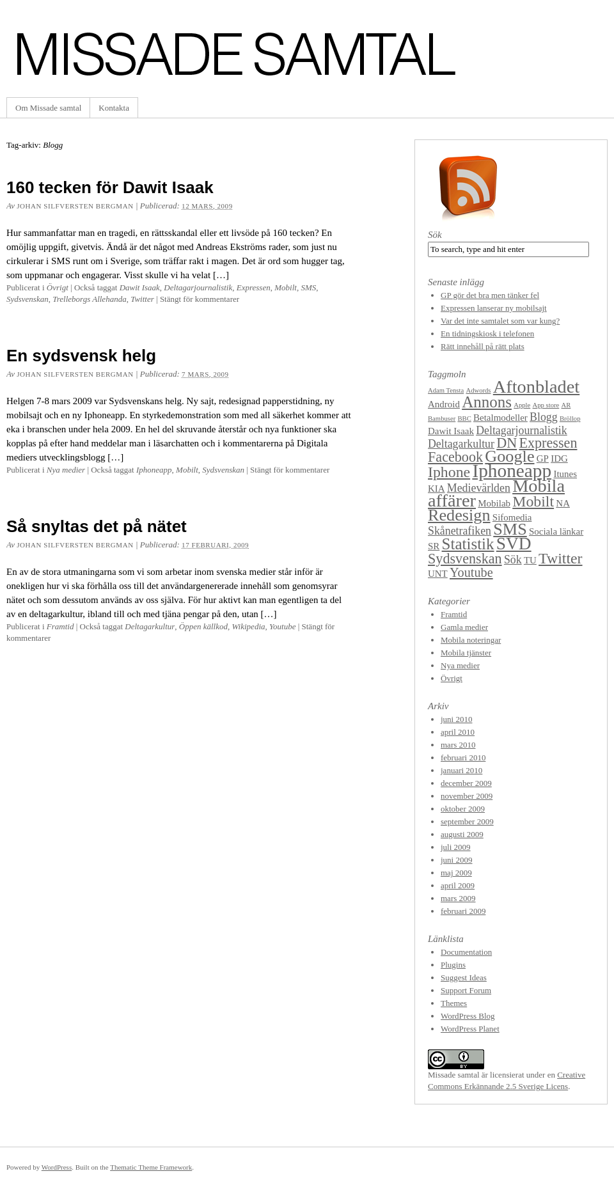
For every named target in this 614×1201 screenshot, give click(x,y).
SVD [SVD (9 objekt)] (513, 543)
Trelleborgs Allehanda (89, 299)
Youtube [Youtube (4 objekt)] (471, 572)
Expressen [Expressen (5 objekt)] (548, 443)
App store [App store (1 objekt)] (546, 405)
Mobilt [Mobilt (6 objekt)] (533, 501)
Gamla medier (464, 627)
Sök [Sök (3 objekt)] (513, 559)
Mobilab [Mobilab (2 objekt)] (494, 503)
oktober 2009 (463, 808)
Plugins (453, 964)
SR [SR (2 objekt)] (433, 546)
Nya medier (66, 470)
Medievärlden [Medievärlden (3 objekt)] (478, 488)
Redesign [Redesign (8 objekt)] (459, 515)
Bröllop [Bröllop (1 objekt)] (570, 418)
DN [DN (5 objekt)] (506, 443)
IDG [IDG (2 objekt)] (559, 458)
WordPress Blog (468, 1016)
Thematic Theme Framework (151, 1167)
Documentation (466, 952)
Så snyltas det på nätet (96, 526)
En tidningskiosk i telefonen (487, 333)
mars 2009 (458, 898)
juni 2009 (456, 860)
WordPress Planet (470, 1028)
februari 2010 (463, 757)
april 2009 (458, 885)
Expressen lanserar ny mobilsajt (494, 308)
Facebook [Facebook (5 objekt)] (455, 457)
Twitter (142, 299)
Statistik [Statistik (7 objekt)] (468, 544)
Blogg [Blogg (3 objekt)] (544, 417)
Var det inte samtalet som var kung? (500, 321)
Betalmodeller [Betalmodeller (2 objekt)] (500, 417)
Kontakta (113, 108)
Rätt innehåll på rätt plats (482, 346)
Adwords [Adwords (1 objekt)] (478, 390)
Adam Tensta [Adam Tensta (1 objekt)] (446, 390)
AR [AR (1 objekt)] (566, 405)
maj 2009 (456, 872)
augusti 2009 (462, 834)
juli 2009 (456, 847)
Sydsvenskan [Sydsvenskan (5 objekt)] (465, 559)
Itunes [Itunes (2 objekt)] (565, 474)
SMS (308, 287)
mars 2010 (458, 745)
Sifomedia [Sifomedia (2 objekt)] (512, 517)
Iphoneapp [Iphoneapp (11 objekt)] (511, 470)
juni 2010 (456, 719)
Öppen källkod (203, 626)
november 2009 (466, 796)
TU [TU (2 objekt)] (530, 560)
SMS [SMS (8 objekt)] (509, 529)
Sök (435, 235)
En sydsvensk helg (81, 355)
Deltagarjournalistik (198, 287)
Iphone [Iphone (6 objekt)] (449, 472)
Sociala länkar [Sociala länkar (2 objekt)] (556, 531)
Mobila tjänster (466, 652)
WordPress (57, 1167)
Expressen (254, 287)
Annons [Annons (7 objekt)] (487, 402)
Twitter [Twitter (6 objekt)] (560, 558)
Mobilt (285, 287)
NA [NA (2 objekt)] (563, 503)
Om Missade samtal (48, 108)
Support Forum (466, 990)
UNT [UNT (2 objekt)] (438, 574)
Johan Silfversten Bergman (75, 206)
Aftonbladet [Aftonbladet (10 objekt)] (536, 386)
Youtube (282, 626)
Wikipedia (248, 626)
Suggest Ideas (464, 977)
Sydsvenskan (27, 299)
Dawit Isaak (140, 287)
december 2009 (466, 783)
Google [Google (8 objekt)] (509, 456)
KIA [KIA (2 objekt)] (436, 488)
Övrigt (57, 287)
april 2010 (458, 732)
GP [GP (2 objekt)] (543, 458)
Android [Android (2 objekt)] (444, 404)
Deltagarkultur (150, 626)
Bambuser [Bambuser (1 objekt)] (441, 418)
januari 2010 (461, 770)
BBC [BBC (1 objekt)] (464, 418)
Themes (454, 1003)
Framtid (60, 626)
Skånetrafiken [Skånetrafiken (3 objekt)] (459, 530)
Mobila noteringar (471, 640)
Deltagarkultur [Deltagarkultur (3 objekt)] (461, 443)
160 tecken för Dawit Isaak (110, 187)
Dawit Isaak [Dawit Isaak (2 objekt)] (451, 431)
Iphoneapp (154, 470)
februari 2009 (463, 911)
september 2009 (467, 821)
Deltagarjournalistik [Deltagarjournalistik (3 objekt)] (521, 430)
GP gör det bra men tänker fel (490, 295)
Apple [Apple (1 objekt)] (522, 405)
